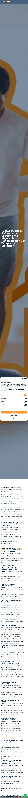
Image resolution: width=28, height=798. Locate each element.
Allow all (14, 412)
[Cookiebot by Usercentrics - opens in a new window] (22, 379)
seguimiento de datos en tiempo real (9, 603)
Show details (22, 409)
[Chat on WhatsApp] (25, 795)
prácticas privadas (8, 703)
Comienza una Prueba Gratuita (7, 545)
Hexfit (2, 527)
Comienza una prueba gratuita (7, 539)
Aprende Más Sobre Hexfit (6, 792)
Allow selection (14, 415)
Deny (14, 418)
